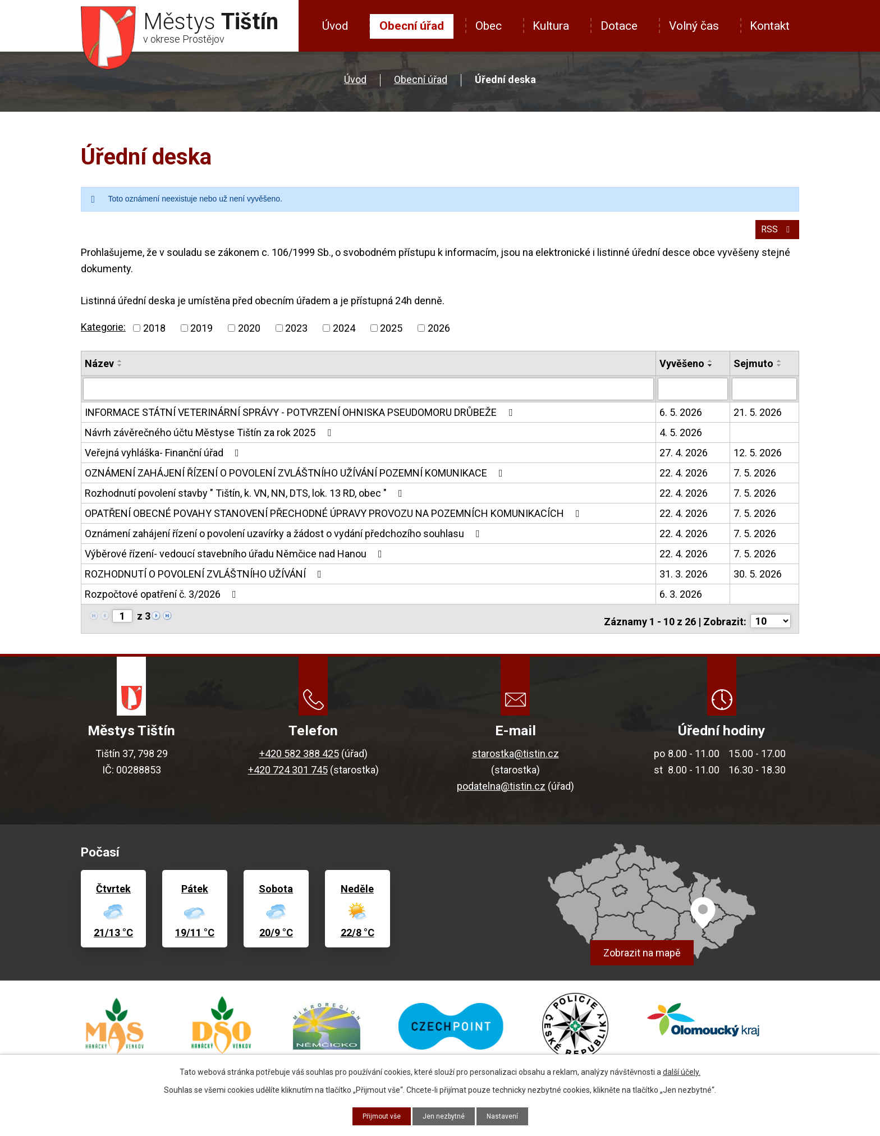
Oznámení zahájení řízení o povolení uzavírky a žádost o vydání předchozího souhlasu (284, 540)
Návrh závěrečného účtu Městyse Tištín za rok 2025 (210, 439)
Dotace (619, 26)
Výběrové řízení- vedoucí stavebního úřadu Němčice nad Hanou (236, 560)
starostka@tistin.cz (515, 755)
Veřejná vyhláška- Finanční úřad (164, 459)
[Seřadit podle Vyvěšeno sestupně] (710, 372)
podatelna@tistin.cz (501, 788)
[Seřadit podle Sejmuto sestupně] (779, 372)
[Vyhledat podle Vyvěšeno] (693, 395)
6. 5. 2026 (680, 418)
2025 (391, 335)
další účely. (681, 1070)
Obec (488, 26)
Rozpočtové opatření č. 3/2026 (163, 600)
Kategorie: (103, 335)
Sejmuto (753, 371)
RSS (775, 236)
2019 (201, 335)
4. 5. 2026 (680, 439)
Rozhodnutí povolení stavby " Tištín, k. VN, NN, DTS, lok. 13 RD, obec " (246, 499)
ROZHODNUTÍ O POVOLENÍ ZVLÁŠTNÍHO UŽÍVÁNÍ (205, 580)
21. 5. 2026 (758, 418)
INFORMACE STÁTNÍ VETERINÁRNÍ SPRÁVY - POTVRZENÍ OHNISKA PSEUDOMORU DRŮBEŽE (301, 418)
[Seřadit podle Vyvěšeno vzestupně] (710, 368)
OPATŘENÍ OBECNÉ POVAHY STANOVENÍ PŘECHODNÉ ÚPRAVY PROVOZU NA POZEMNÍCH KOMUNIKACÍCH (334, 519)
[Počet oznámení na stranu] (770, 623)
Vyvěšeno (681, 371)
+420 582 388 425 (299, 755)
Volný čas (694, 26)
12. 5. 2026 (758, 459)
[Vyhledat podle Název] (368, 395)
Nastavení (508, 1115)
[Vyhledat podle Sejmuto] (764, 395)
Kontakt (770, 26)
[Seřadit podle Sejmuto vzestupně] (779, 368)
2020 (249, 335)
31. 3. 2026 (683, 580)
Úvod (335, 26)
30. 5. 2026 (758, 580)
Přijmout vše (376, 1115)
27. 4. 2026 (683, 459)
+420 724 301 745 (288, 771)
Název (99, 371)
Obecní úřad (411, 26)
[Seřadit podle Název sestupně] (120, 372)
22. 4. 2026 (683, 479)
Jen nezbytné (444, 1115)
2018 (154, 335)
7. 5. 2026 (755, 479)
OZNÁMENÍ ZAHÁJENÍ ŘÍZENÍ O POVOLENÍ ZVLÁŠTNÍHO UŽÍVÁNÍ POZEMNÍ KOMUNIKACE (296, 479)
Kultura (551, 26)
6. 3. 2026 (680, 600)
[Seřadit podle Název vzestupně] (120, 368)
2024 (344, 335)
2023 (296, 335)
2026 (439, 335)
